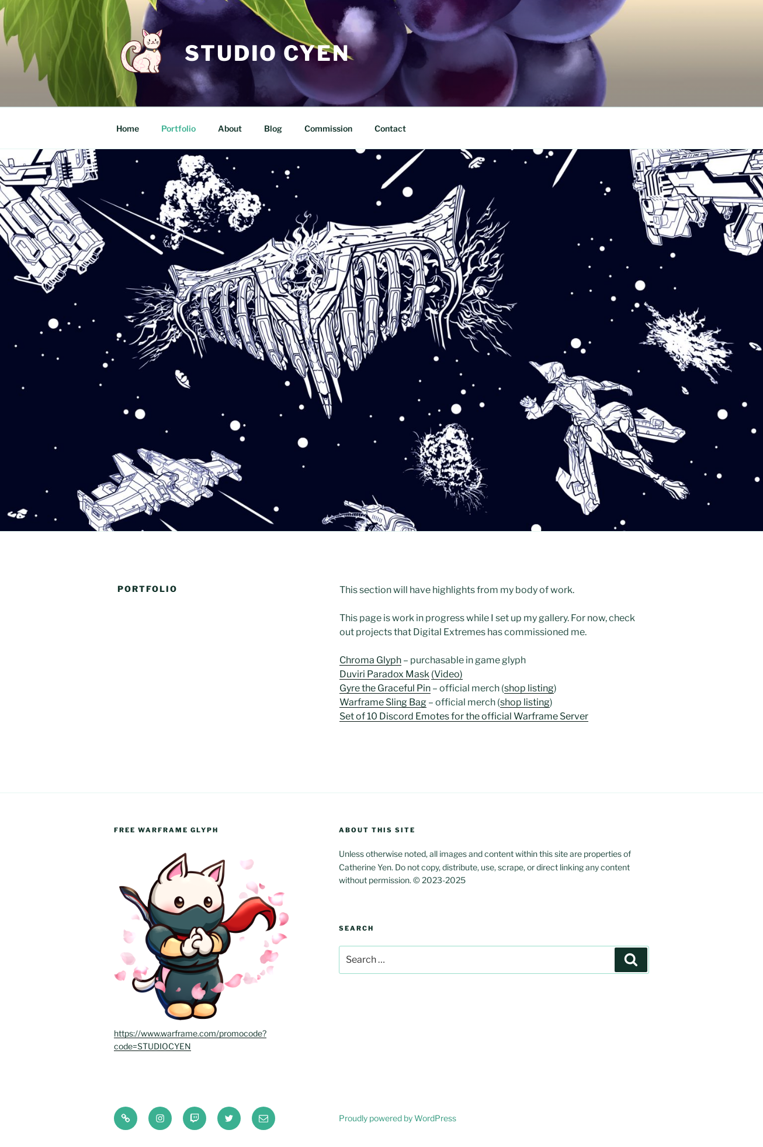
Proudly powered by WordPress (397, 1118)
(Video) (447, 674)
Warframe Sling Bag (382, 702)
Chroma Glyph (370, 660)
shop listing (529, 688)
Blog (273, 128)
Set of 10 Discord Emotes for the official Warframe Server (463, 716)
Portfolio (178, 128)
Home (127, 128)
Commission (328, 128)
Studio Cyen (267, 53)
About (230, 128)
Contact (390, 128)
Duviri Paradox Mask (384, 674)
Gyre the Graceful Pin (385, 688)
